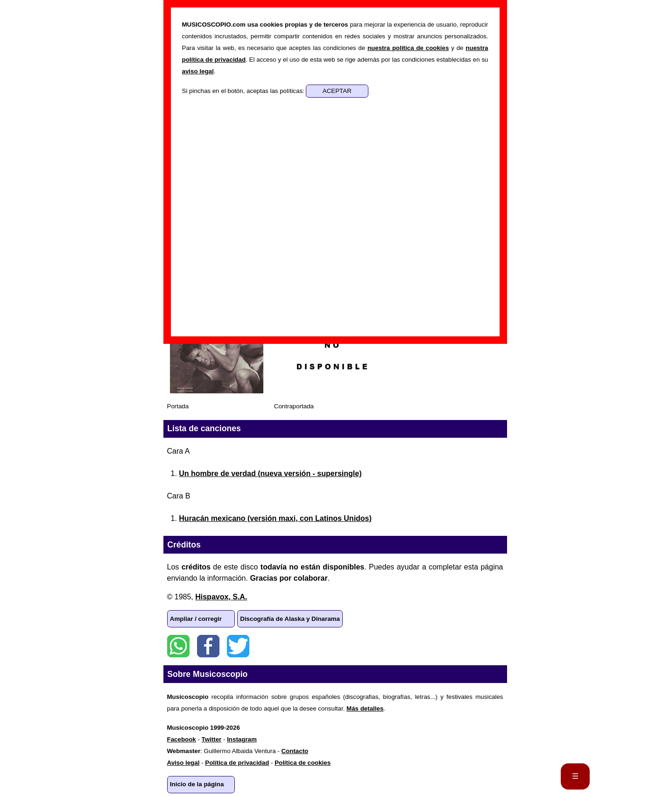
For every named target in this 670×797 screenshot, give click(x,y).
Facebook (208, 646)
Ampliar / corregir (196, 618)
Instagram (242, 739)
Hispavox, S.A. (221, 597)
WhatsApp (178, 646)
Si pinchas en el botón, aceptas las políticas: (244, 90)
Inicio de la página (197, 784)
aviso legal (198, 71)
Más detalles (364, 708)
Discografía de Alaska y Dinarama (290, 618)
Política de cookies (303, 762)
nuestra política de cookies (408, 47)
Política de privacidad (237, 762)
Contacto (294, 750)
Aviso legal (183, 762)
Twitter (238, 646)
